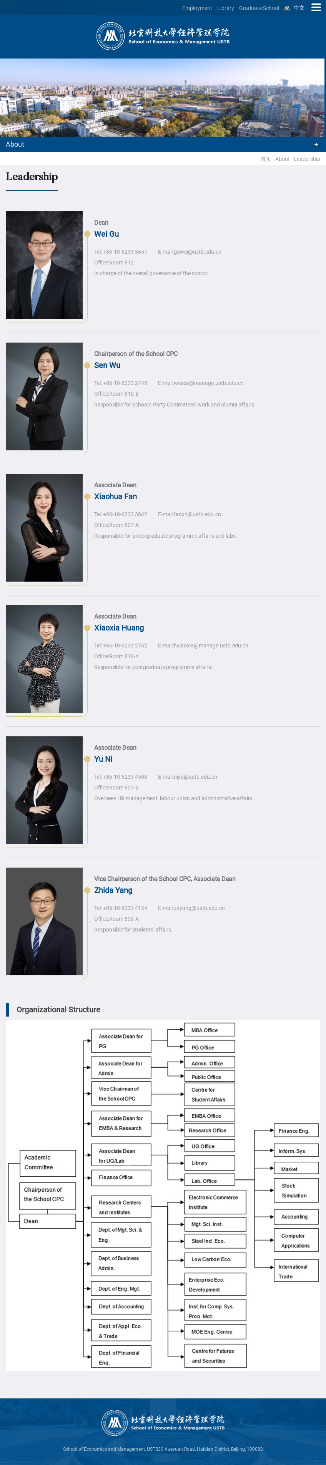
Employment (197, 8)
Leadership (307, 159)
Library (225, 8)
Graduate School (259, 8)
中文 (299, 8)
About (282, 159)
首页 (266, 159)
